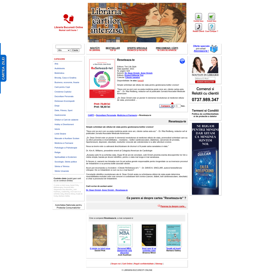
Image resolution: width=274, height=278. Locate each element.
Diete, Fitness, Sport (64, 110)
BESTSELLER (113, 48)
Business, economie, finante (67, 82)
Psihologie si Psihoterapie (66, 148)
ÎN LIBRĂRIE (94, 50)
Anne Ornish (147, 73)
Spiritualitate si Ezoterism (66, 157)
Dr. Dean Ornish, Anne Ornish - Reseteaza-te (107, 190)
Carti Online (127, 264)
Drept (57, 106)
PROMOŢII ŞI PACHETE (137, 50)
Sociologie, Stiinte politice (66, 162)
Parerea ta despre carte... (173, 206)
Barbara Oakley (64, 196)
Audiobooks (60, 68)
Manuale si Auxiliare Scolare (67, 138)
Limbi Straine (60, 134)
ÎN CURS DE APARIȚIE (167, 50)
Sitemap (158, 264)
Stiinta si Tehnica (62, 166)
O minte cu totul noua (61, 185)
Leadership (65, 192)
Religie (58, 152)
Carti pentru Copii (62, 87)
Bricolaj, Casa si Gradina (65, 78)
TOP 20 (113, 50)
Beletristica (59, 73)
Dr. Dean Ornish (132, 73)
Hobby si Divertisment (64, 124)
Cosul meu (211, 20)
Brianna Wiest (70, 194)
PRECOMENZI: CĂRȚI (167, 48)
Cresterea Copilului (63, 92)
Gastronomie (60, 115)
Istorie (57, 129)
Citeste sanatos (132, 77)
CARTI (91, 115)
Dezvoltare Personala (64, 96)
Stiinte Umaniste (62, 171)
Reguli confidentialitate (144, 264)
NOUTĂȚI (94, 48)
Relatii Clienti (198, 30)
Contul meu (198, 20)
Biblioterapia (58, 187)
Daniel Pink (74, 185)
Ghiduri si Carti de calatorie (66, 120)
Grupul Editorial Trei (133, 75)
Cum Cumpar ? (211, 30)
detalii (140, 81)
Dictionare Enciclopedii (65, 101)
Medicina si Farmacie (64, 143)
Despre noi (116, 264)
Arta (56, 64)
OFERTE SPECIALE (137, 48)
